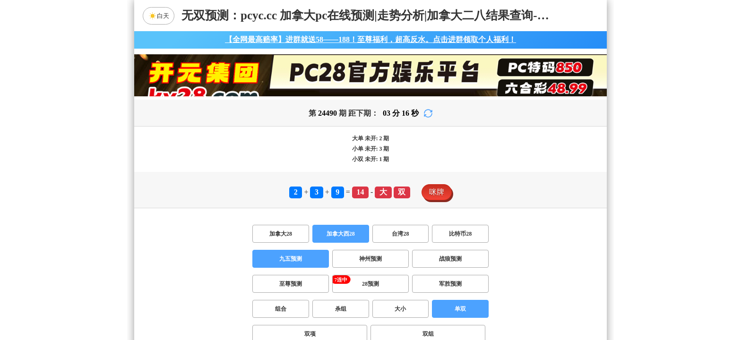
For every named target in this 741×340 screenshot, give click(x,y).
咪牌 (436, 192)
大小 (400, 309)
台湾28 (400, 233)
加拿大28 (280, 233)
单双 (460, 309)
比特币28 (460, 233)
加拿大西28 (341, 233)
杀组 (340, 309)
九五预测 (290, 258)
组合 (280, 309)
